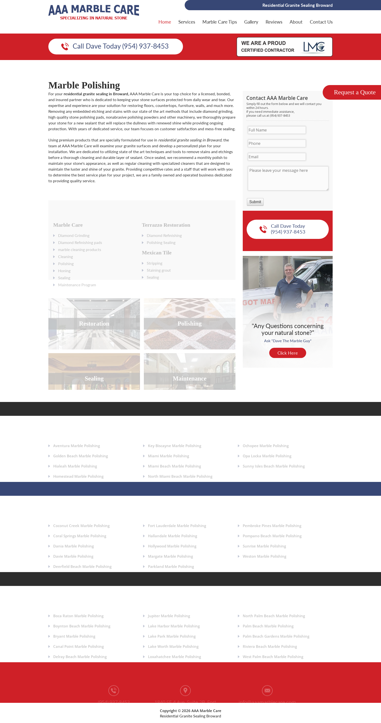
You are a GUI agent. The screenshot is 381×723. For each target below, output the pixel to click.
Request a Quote (355, 92)
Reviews (274, 22)
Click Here (287, 353)
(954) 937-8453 (114, 704)
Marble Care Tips (219, 22)
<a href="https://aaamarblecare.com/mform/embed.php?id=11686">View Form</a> (288, 150)
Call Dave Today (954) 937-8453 (121, 46)
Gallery (251, 22)
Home (164, 22)
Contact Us (321, 22)
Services (186, 22)
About (296, 22)
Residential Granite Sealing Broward (190, 716)
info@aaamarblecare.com (267, 704)
